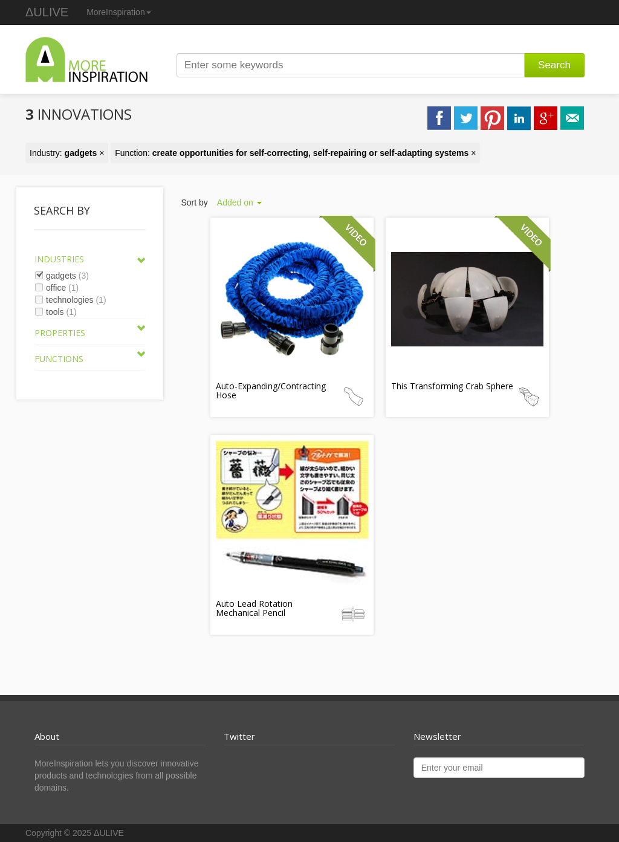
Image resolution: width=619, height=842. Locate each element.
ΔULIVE (46, 12)
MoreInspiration (118, 12)
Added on (239, 202)
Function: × (295, 153)
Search (554, 65)
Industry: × (67, 153)
